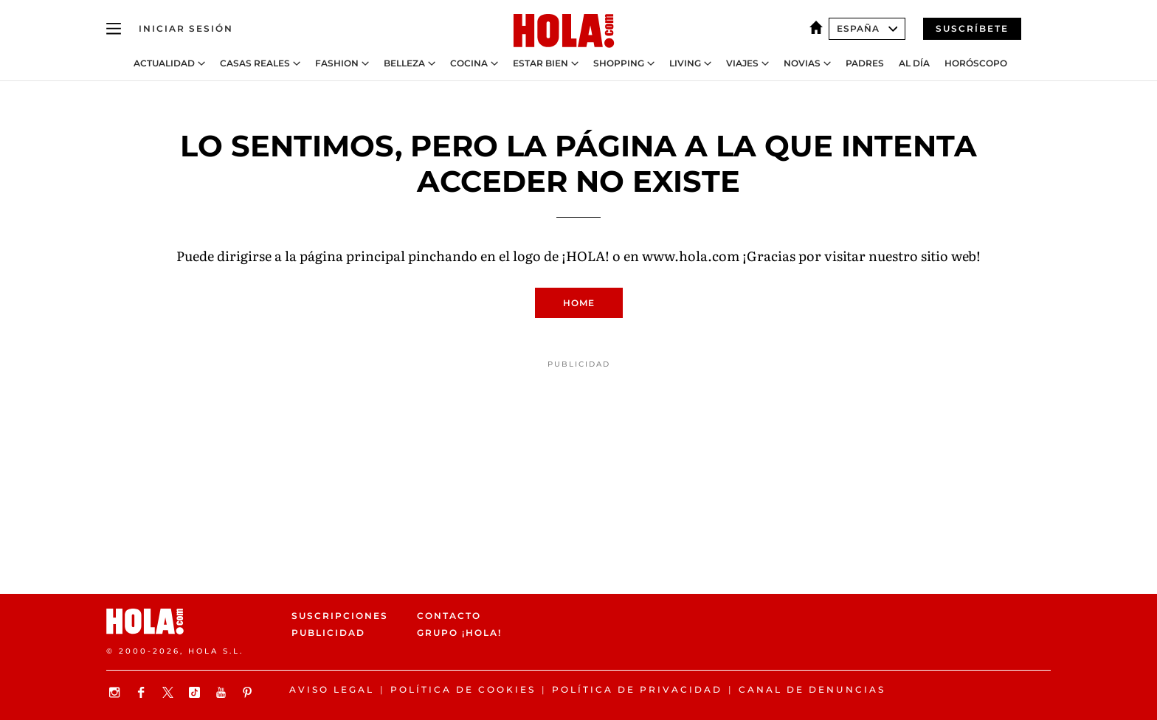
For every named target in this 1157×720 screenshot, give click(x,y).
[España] (819, 28)
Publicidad (328, 633)
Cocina (469, 63)
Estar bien (540, 63)
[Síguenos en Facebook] (143, 692)
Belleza (404, 63)
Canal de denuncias (812, 689)
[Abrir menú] (113, 29)
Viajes (742, 63)
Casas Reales (255, 63)
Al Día (914, 63)
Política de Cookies (463, 689)
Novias (802, 63)
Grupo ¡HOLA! (459, 633)
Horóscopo (975, 63)
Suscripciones (339, 615)
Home (579, 302)
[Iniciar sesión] (186, 29)
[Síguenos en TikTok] (196, 692)
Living (685, 63)
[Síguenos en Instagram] (116, 692)
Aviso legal (331, 689)
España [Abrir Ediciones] (867, 28)
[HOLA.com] (564, 32)
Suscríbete (972, 28)
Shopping (618, 63)
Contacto (449, 615)
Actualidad (164, 63)
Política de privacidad (637, 689)
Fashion (337, 63)
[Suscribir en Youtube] (222, 692)
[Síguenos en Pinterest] (249, 692)
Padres (865, 63)
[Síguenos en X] (169, 692)
